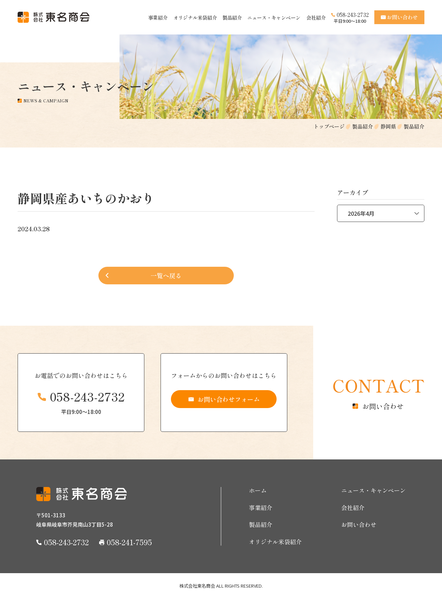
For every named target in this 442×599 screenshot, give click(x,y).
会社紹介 (316, 17)
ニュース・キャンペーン (273, 17)
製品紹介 (232, 17)
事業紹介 (157, 17)
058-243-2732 (353, 14)
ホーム (258, 490)
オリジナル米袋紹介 (195, 17)
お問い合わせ (358, 524)
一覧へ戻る (166, 275)
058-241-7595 (129, 542)
